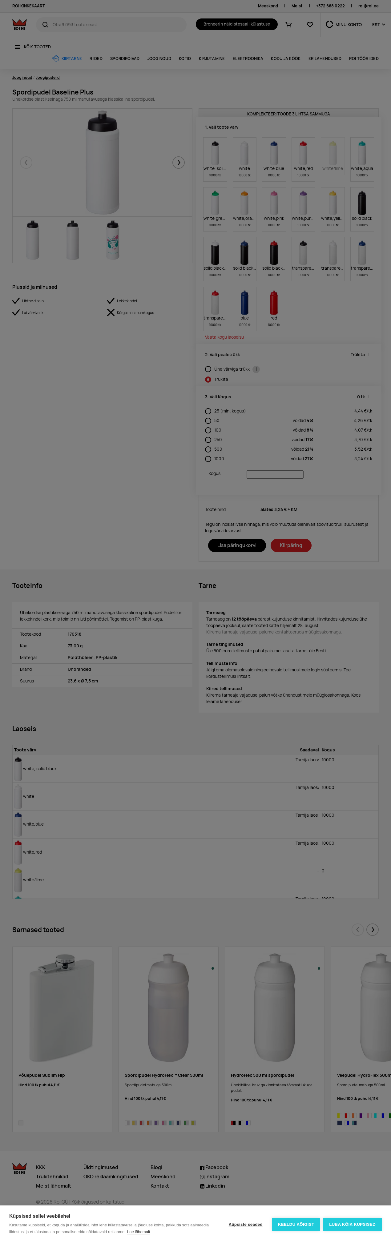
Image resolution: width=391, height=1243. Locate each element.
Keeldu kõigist (296, 1224)
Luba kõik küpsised (352, 1224)
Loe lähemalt (138, 1231)
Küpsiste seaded (245, 1224)
